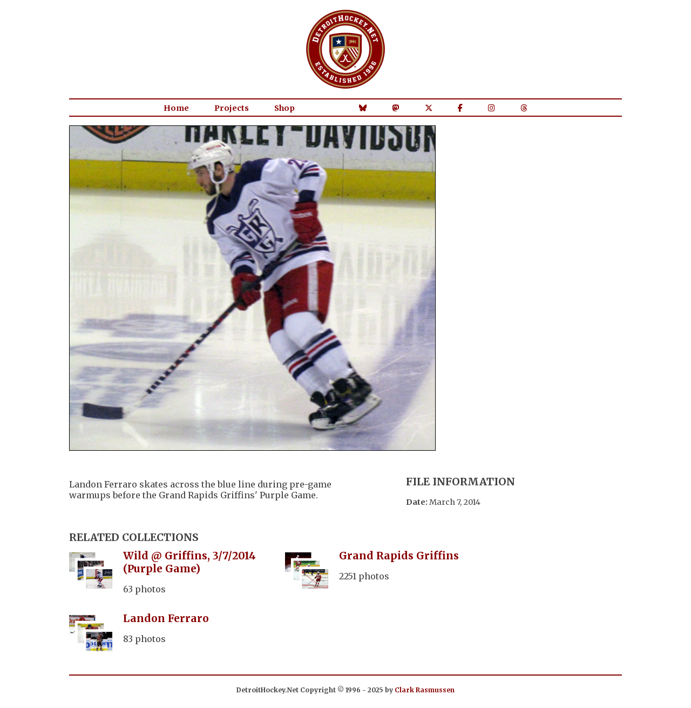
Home (176, 108)
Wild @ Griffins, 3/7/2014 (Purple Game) (189, 562)
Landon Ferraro (166, 618)
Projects (231, 108)
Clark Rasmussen (425, 690)
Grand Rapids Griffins (399, 555)
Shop (284, 108)
